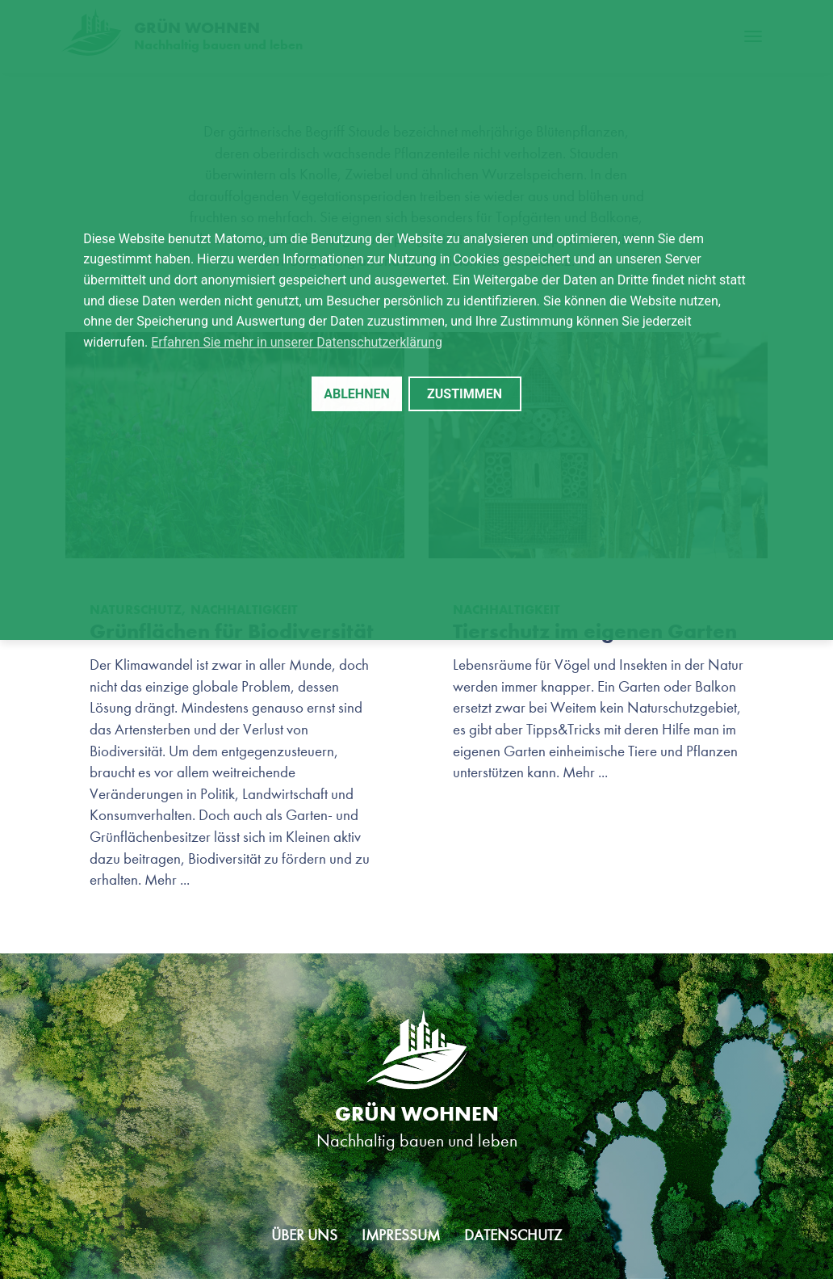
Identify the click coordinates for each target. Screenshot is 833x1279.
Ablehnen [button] (357, 394)
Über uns (304, 1235)
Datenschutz (513, 1235)
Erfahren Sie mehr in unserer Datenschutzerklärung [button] (296, 342)
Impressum (401, 1235)
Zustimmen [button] (464, 394)
